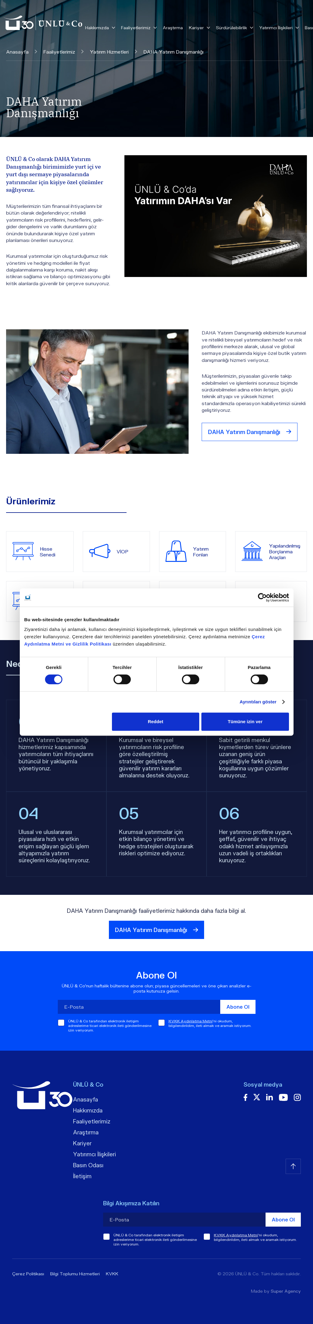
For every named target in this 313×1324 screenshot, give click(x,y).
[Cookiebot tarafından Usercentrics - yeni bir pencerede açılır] (262, 597)
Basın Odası (88, 1165)
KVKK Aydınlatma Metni (191, 1021)
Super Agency (286, 1291)
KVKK (112, 1273)
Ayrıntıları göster (258, 701)
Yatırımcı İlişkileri (94, 1154)
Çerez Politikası (28, 1273)
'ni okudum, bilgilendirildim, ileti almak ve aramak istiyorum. (210, 1023)
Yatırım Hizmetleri (113, 51)
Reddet (155, 721)
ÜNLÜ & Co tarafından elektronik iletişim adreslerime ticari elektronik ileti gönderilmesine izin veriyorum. (109, 1025)
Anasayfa (21, 51)
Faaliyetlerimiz (63, 51)
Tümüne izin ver (245, 721)
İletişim (82, 1176)
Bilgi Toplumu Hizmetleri (75, 1273)
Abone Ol (237, 1007)
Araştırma (173, 27)
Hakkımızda (88, 1110)
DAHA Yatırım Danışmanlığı (249, 432)
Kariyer (82, 1143)
